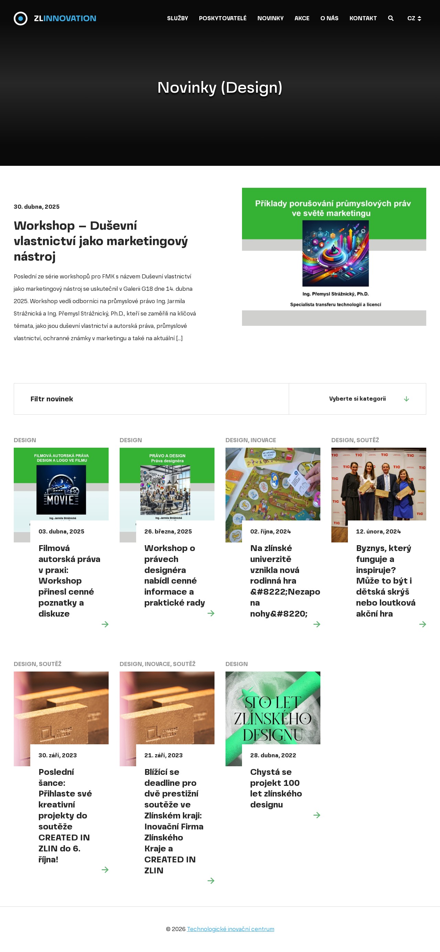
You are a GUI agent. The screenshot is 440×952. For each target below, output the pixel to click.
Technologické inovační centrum (230, 929)
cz (411, 18)
